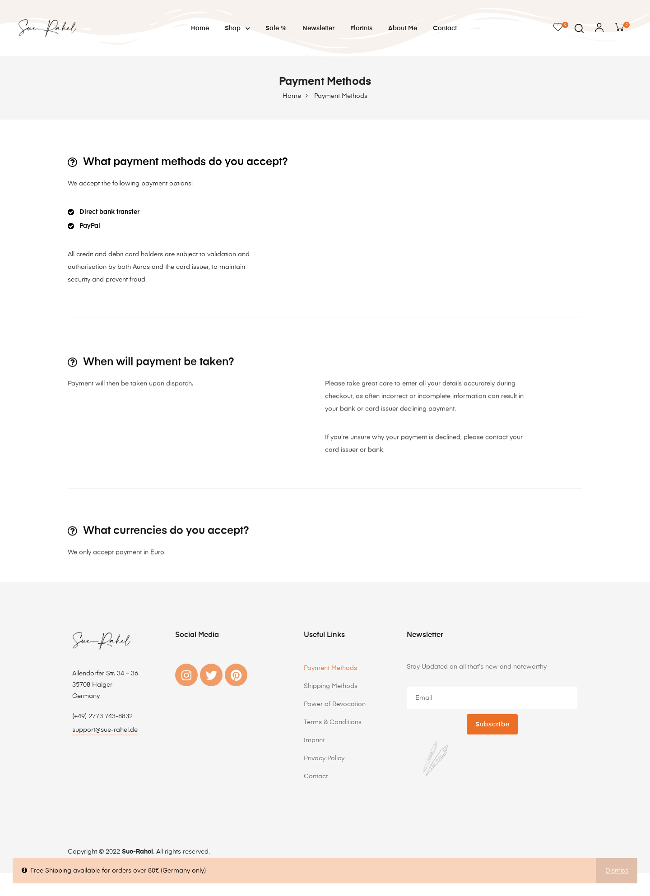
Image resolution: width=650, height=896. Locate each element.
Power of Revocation (335, 704)
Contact (445, 28)
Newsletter (318, 28)
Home (200, 28)
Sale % (276, 28)
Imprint (314, 740)
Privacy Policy (324, 758)
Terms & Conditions (333, 722)
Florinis (361, 28)
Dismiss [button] (616, 871)
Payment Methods (330, 668)
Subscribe (492, 724)
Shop (237, 28)
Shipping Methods (331, 686)
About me (402, 28)
